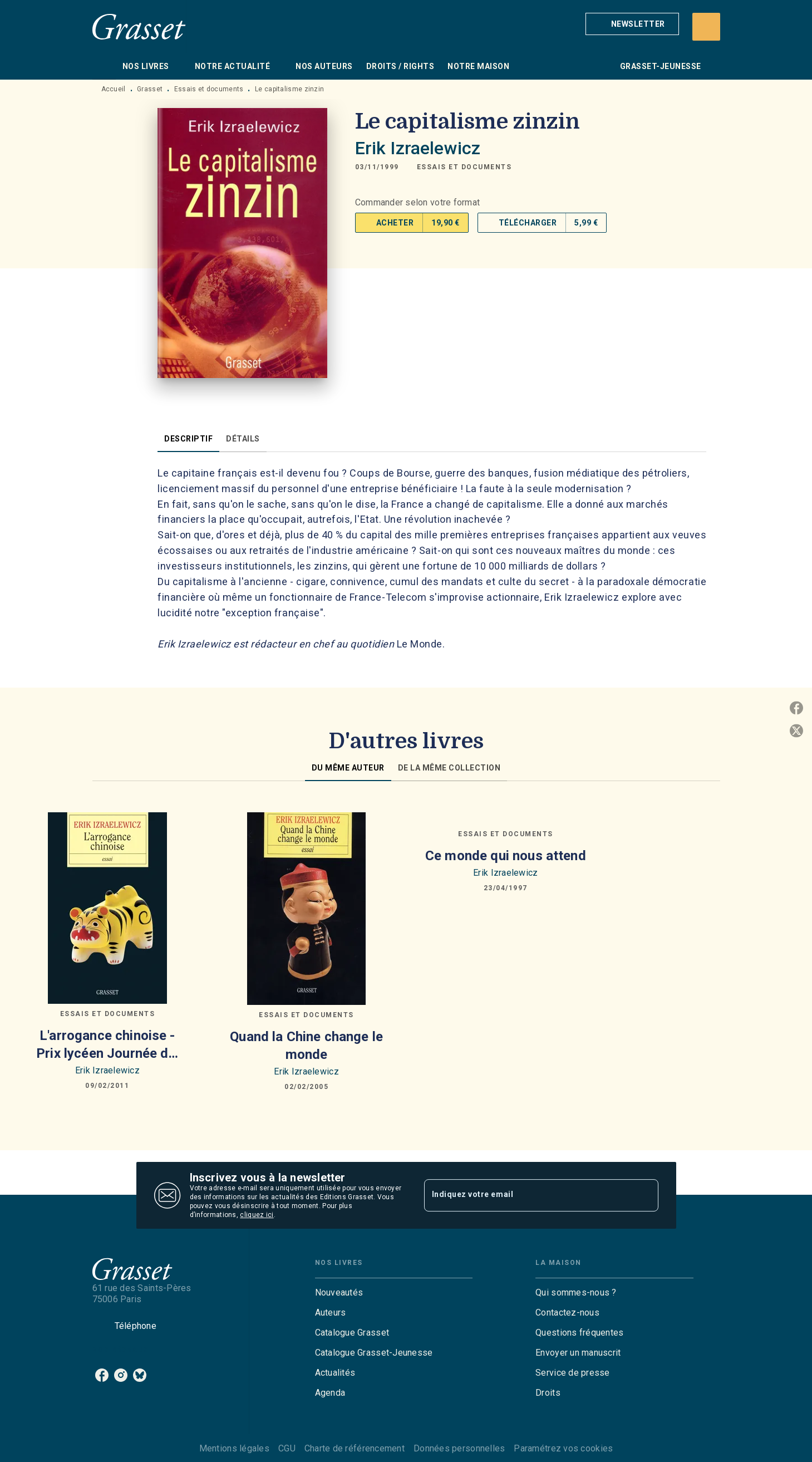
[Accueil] (139, 26)
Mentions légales (234, 1448)
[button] (632, 24)
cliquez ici (256, 1215)
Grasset (150, 89)
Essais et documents (209, 89)
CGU (287, 1448)
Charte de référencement (354, 1448)
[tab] (104, 66)
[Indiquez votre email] (527, 1195)
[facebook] (101, 1375)
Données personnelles (459, 1448)
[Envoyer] (645, 1195)
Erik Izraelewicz (417, 148)
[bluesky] (139, 1375)
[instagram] (120, 1375)
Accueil (113, 89)
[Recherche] (706, 27)
